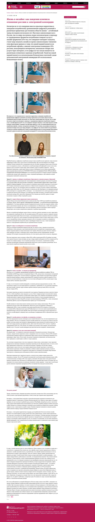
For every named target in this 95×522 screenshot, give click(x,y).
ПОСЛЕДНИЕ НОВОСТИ (70, 17)
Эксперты (28, 3)
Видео (56, 3)
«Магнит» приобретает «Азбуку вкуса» (74, 28)
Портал (65, 3)
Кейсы (37, 3)
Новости (10, 3)
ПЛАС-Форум (75, 3)
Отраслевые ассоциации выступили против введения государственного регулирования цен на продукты (76, 41)
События (47, 3)
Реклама (86, 3)
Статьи (19, 3)
